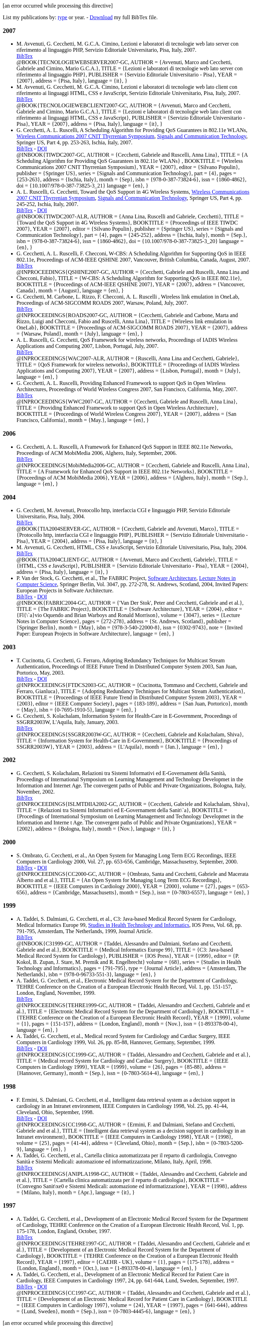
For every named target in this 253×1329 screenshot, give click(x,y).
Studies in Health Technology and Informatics (138, 925)
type (62, 17)
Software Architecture (172, 578)
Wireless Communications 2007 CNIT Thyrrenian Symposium (85, 136)
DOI (42, 149)
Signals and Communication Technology (201, 136)
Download (101, 17)
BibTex (24, 56)
